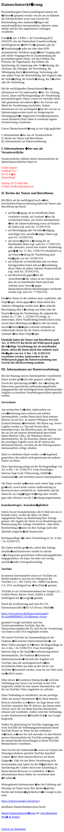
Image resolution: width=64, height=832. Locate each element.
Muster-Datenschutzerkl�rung (18, 813)
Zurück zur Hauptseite (13, 829)
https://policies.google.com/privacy (20, 801)
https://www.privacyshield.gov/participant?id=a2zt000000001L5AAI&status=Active (24, 615)
